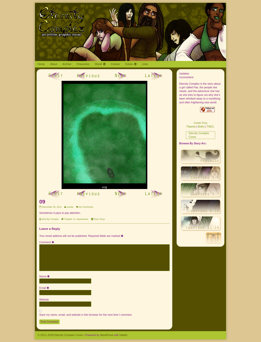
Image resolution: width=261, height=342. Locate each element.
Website (44, 299)
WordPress (106, 335)
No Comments (86, 207)
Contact (115, 64)
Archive (66, 64)
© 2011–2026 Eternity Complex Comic (60, 335)
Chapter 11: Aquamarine (76, 219)
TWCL (210, 126)
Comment (47, 242)
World (98, 64)
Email (44, 287)
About (53, 64)
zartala (70, 207)
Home (41, 64)
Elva (96, 219)
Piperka (191, 126)
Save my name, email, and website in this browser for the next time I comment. (85, 314)
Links (145, 64)
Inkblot (123, 335)
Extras (129, 64)
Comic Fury (200, 123)
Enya (102, 219)
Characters (83, 64)
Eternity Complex (50, 219)
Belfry (201, 126)
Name (45, 276)
